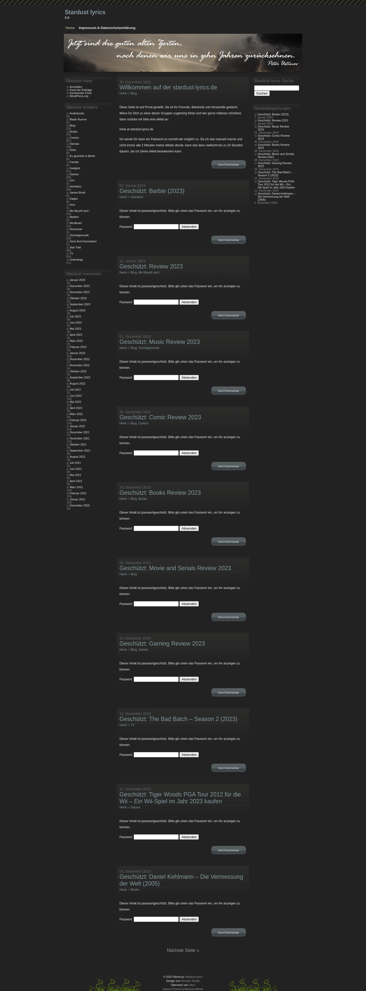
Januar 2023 (77, 353)
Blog (134, 93)
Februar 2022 (78, 420)
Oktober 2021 (78, 444)
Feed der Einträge (81, 89)
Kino (72, 204)
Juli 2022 (75, 389)
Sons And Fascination (83, 241)
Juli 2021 (75, 462)
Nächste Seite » (183, 950)
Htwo (192, 984)
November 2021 (79, 438)
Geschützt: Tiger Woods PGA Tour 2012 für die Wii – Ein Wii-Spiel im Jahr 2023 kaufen (180, 798)
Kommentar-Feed (81, 92)
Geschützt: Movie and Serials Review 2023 (175, 568)
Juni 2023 (76, 322)
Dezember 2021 (79, 432)
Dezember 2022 (79, 359)
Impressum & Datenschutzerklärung (107, 28)
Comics (144, 423)
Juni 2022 (76, 395)
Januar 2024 (77, 279)
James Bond (77, 192)
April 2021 (76, 481)
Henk (123, 93)
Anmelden (76, 86)
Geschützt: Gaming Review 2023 (162, 643)
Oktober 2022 (78, 371)
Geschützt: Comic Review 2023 (160, 417)
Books (143, 499)
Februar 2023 (78, 346)
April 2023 (76, 334)
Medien (74, 216)
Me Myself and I (149, 272)
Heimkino (137, 197)
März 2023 (76, 340)
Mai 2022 (75, 401)
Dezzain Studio (190, 980)
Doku (73, 149)
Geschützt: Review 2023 (151, 266)
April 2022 (76, 407)
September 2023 (80, 304)
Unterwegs (76, 259)
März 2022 (76, 413)
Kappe (74, 198)
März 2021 (76, 487)
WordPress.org (79, 96)
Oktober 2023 (78, 298)
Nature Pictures (172, 988)
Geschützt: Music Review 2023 (159, 342)
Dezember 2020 (79, 505)
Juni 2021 (76, 468)
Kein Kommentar (228, 164)
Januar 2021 (77, 499)
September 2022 (80, 377)
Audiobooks (77, 113)
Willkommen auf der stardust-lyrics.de (168, 87)
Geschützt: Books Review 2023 (160, 492)
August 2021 (77, 456)
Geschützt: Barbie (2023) (152, 191)
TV (132, 725)
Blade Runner (78, 119)
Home (70, 28)
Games (143, 649)
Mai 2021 (75, 474)
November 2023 (79, 292)
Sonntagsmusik (149, 348)
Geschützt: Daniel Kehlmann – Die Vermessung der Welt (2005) (277, 196)
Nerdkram (76, 223)
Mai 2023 (75, 328)
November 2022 (79, 365)
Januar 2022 (77, 426)
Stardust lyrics (85, 12)
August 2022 (77, 383)
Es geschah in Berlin (82, 155)
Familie (74, 162)
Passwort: (149, 227)
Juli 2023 (75, 316)
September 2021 (80, 450)
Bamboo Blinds (193, 988)
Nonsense (76, 229)
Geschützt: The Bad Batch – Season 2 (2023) (178, 719)
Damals (74, 143)
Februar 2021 (78, 493)
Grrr (72, 180)
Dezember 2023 (79, 285)
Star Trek (75, 247)
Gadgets (75, 168)
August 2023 (77, 310)
